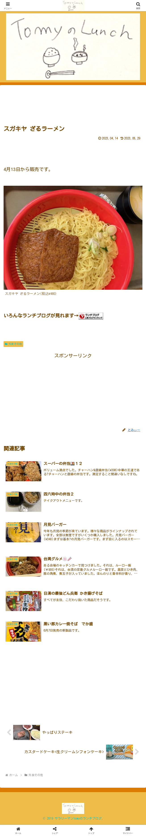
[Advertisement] (73, 103)
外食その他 (13, 344)
